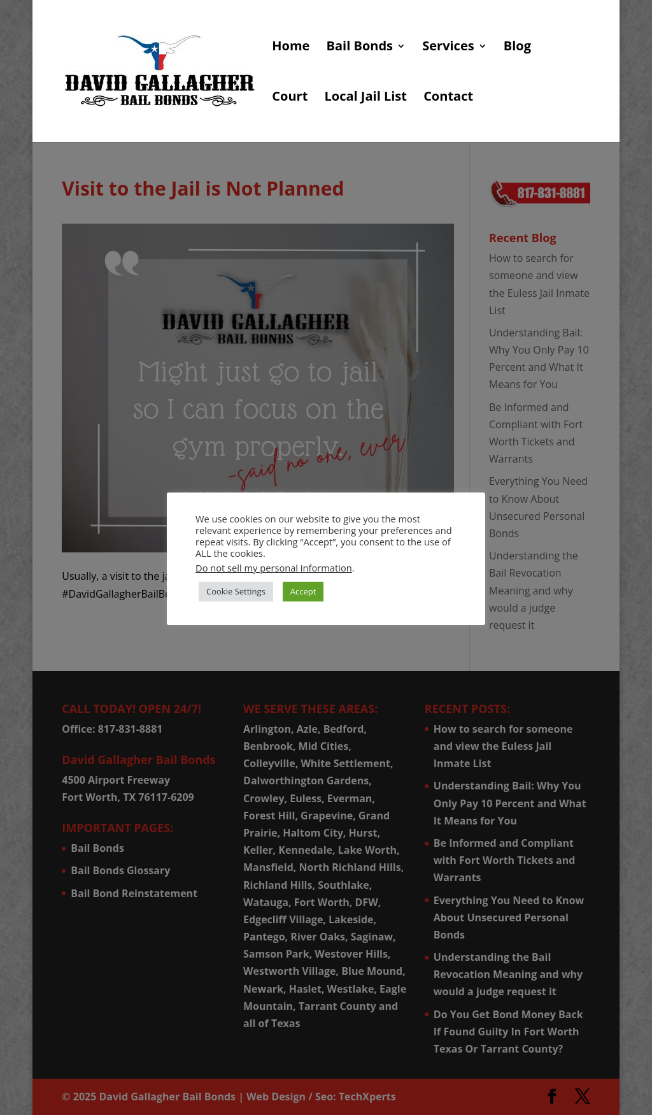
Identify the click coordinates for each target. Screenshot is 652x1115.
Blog (517, 47)
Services (448, 47)
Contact (448, 98)
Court (290, 98)
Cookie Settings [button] (236, 591)
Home (290, 47)
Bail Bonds (360, 47)
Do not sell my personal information (273, 567)
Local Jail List (365, 98)
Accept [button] (303, 591)
